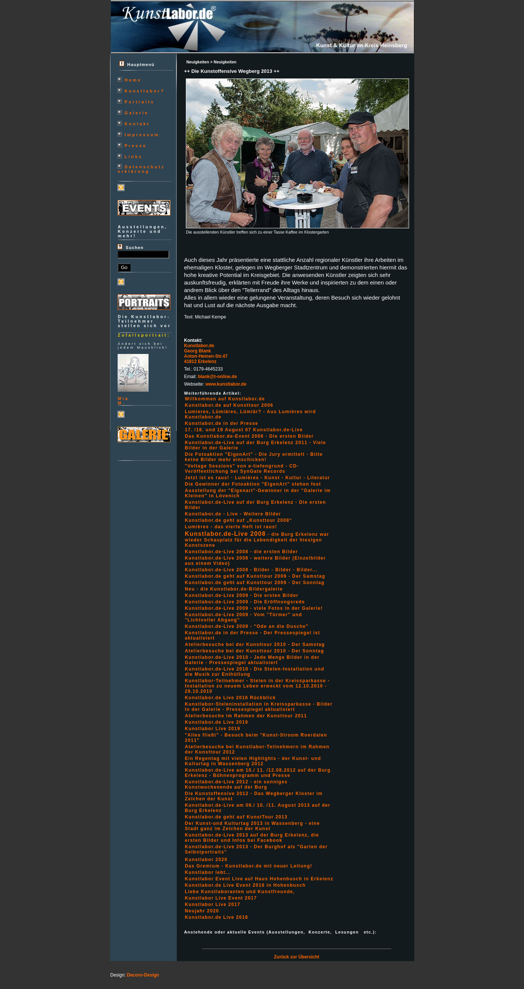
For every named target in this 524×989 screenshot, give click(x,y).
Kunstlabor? (144, 91)
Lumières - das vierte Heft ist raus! (231, 526)
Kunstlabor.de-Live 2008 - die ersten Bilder (241, 551)
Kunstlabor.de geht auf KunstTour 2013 (236, 817)
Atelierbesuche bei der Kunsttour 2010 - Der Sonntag (254, 651)
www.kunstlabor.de (226, 384)
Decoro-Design (143, 975)
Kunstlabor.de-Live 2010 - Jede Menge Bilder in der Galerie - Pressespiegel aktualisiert (252, 660)
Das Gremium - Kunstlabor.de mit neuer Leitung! (248, 866)
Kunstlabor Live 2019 (212, 728)
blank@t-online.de (217, 376)
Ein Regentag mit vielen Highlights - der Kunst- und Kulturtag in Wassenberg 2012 (253, 761)
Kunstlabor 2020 (206, 859)
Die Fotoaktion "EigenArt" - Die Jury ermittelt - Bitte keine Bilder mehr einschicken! (254, 457)
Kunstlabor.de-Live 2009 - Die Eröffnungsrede (245, 601)
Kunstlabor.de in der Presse (221, 423)
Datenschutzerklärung (141, 169)
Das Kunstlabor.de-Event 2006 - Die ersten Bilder (249, 436)
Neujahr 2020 (202, 911)
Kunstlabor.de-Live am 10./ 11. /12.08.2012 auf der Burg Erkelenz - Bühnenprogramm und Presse (258, 773)
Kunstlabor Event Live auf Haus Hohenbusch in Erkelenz (259, 878)
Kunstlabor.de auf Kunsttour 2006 (229, 405)
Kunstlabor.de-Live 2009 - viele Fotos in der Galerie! (254, 608)
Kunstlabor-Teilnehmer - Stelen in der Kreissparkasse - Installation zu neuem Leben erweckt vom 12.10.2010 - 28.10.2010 (257, 686)
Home (133, 80)
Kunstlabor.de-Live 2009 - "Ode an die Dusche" (246, 626)
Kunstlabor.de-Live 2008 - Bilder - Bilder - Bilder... (251, 569)
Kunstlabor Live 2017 (212, 904)
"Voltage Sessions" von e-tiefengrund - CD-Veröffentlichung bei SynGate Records (242, 468)
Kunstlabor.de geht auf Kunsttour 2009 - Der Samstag (255, 576)
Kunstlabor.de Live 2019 (216, 722)
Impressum (141, 134)
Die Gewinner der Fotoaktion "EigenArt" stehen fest (253, 484)
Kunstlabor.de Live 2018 (216, 917)
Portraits (139, 102)
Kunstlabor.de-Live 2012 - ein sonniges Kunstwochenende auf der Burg (236, 784)
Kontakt (137, 124)
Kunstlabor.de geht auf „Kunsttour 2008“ (238, 520)
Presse (135, 145)
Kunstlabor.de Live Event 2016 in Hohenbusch (245, 885)
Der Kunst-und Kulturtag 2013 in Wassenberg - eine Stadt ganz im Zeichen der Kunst (252, 826)
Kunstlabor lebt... (208, 872)
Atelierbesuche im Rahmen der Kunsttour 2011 (246, 715)
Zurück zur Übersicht (296, 957)
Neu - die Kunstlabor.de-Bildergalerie (234, 589)
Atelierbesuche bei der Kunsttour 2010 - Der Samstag (255, 644)
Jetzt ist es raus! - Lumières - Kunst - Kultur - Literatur (257, 477)
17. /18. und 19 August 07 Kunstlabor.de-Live (244, 429)
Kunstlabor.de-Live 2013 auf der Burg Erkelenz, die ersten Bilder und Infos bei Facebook (252, 837)
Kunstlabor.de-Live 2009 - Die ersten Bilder (241, 595)
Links (133, 156)
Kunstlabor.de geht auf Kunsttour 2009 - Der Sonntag (255, 582)
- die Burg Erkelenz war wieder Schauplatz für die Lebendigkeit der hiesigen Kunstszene (257, 540)
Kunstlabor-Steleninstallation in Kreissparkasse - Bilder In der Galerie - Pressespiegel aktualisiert (258, 706)
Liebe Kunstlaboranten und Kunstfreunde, (240, 891)
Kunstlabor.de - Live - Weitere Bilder (233, 514)
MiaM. (123, 400)
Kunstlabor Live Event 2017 (221, 898)
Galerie (136, 113)
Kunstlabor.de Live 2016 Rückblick (230, 697)
